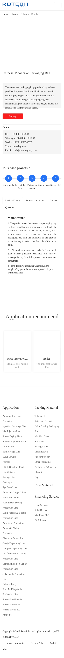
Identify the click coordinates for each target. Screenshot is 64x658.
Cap (37, 477)
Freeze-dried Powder (13, 599)
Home (5, 14)
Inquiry (12, 116)
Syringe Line (9, 477)
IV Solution (8, 446)
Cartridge (7, 482)
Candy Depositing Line (14, 543)
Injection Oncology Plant (15, 426)
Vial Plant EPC (42, 515)
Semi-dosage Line (11, 451)
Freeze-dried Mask (11, 604)
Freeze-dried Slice (11, 609)
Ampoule (7, 614)
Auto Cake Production (13, 523)
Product (15, 14)
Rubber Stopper (42, 457)
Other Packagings (43, 462)
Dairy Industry (10, 584)
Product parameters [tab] (35, 200)
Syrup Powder (9, 457)
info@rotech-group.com (25, 150)
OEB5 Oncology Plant (13, 467)
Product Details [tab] (12, 200)
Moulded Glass (42, 436)
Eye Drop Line (10, 487)
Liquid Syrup (9, 472)
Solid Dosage (41, 510)
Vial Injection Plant (12, 431)
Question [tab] (9, 207)
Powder (6, 462)
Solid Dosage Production (14, 441)
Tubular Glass (41, 416)
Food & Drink (41, 505)
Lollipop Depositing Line (15, 548)
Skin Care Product (43, 421)
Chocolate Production (13, 538)
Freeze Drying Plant (12, 436)
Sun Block (40, 441)
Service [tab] (53, 200)
